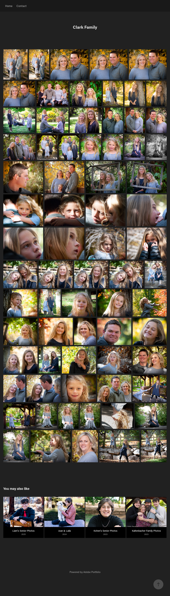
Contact (21, 6)
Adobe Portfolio (91, 572)
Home (8, 6)
